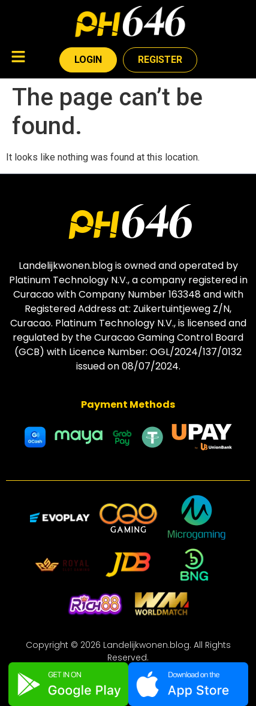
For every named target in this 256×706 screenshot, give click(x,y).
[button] (18, 58)
